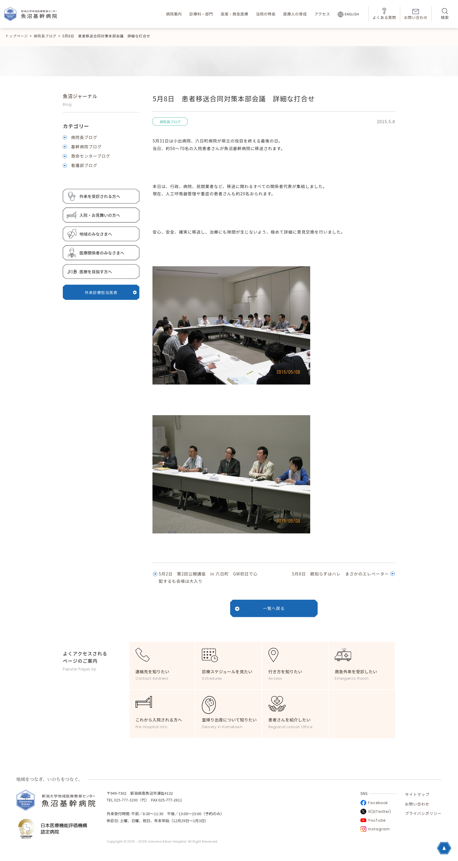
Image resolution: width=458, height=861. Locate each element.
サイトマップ (417, 794)
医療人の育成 (295, 14)
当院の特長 (266, 14)
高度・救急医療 (234, 14)
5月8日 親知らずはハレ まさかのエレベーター (340, 574)
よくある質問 (384, 14)
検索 (445, 14)
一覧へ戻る (274, 608)
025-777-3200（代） (130, 800)
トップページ (16, 35)
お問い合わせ (416, 14)
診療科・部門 (201, 14)
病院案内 (174, 14)
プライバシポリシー (423, 813)
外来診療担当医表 (111, 292)
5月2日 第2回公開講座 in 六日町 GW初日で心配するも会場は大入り (208, 577)
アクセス (322, 14)
